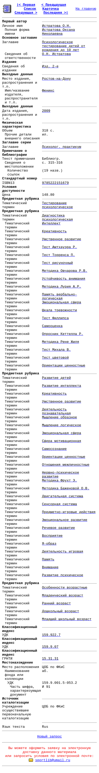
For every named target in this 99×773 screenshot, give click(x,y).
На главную (86, 9)
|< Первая (26, 5)
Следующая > (26, 13)
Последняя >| (55, 13)
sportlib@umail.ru (52, 760)
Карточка (51, 9)
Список (30, 9)
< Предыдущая (53, 5)
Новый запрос (49, 737)
